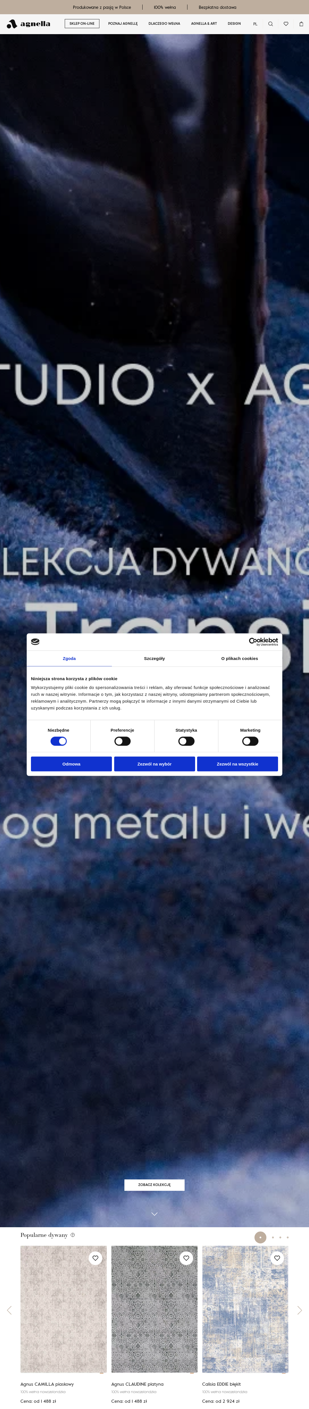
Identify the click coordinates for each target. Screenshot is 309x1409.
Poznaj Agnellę (123, 24)
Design (234, 24)
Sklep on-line (82, 24)
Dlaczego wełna (164, 24)
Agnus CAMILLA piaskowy (47, 1394)
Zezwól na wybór (154, 764)
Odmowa (71, 764)
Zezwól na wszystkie (237, 764)
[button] (9, 1321)
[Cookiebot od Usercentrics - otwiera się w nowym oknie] (253, 642)
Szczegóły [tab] (154, 658)
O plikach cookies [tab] (239, 658)
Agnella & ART (204, 24)
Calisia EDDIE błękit (221, 1394)
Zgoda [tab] (69, 658)
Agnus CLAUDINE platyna (137, 1394)
